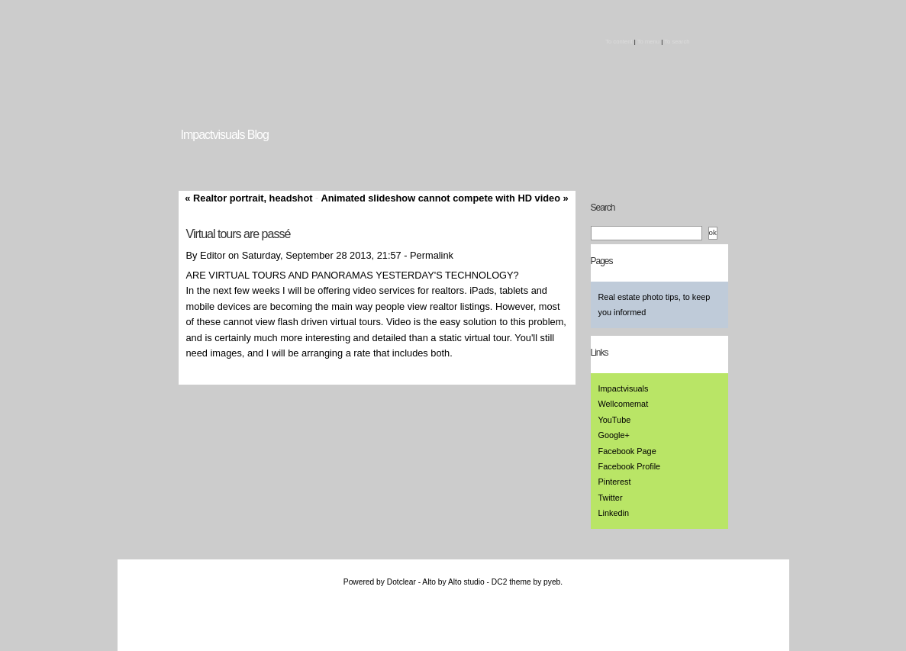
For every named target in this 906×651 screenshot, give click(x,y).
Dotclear (401, 582)
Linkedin (614, 512)
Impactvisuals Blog (225, 134)
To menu (648, 41)
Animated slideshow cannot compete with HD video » (444, 198)
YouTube (614, 419)
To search (676, 41)
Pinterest (614, 481)
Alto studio (466, 582)
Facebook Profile (629, 466)
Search (603, 207)
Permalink (431, 255)
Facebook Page (627, 451)
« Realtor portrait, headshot (248, 198)
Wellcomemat (623, 403)
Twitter (610, 497)
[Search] (646, 233)
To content (618, 41)
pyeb (551, 582)
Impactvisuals (623, 388)
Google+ (614, 435)
